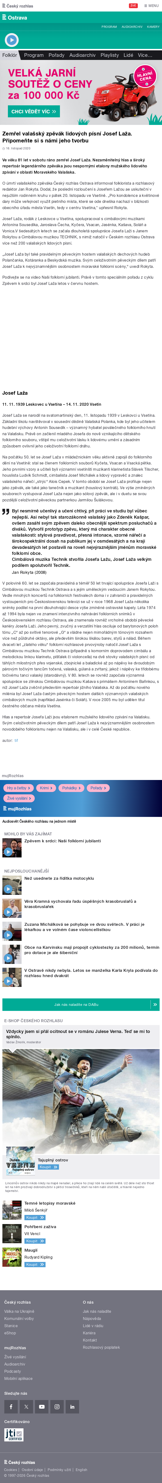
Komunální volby (19, 1318)
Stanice (11, 1326)
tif (16, 740)
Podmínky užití (59, 1470)
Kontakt (90, 1340)
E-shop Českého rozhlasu (33, 1021)
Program (109, 27)
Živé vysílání (19, 798)
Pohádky (71, 788)
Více (145, 55)
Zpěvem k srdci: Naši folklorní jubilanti (62, 840)
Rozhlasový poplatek (101, 1347)
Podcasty (12, 1371)
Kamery (153, 27)
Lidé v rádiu (93, 1326)
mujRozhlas (13, 776)
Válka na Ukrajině (19, 1311)
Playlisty (110, 55)
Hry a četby (18, 788)
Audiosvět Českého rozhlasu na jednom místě (39, 821)
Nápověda (92, 1318)
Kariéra (89, 1333)
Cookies (10, 1470)
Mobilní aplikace (18, 1378)
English (81, 1470)
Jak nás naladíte (97, 1311)
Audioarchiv (132, 27)
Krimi (46, 788)
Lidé (128, 55)
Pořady (57, 55)
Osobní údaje (32, 1470)
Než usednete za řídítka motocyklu (59, 878)
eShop (10, 1333)
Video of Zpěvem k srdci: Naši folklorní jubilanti (81, 335)
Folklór (9, 55)
